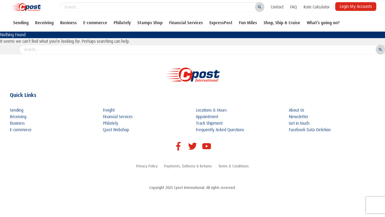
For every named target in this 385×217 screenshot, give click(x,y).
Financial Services (186, 22)
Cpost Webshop (116, 129)
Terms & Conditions (233, 166)
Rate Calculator (316, 7)
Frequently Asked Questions (220, 129)
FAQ (293, 7)
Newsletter (298, 116)
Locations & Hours (211, 110)
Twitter (192, 146)
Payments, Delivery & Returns (188, 166)
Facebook (178, 146)
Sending (21, 22)
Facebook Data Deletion (310, 129)
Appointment (207, 116)
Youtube (206, 146)
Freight (109, 110)
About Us (296, 110)
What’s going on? (323, 22)
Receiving (44, 22)
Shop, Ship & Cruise (281, 22)
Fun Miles (248, 22)
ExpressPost (220, 22)
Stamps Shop (150, 22)
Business (68, 22)
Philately (122, 22)
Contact (277, 7)
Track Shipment (209, 123)
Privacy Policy (147, 166)
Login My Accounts (356, 6)
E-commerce (95, 22)
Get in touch (299, 123)
